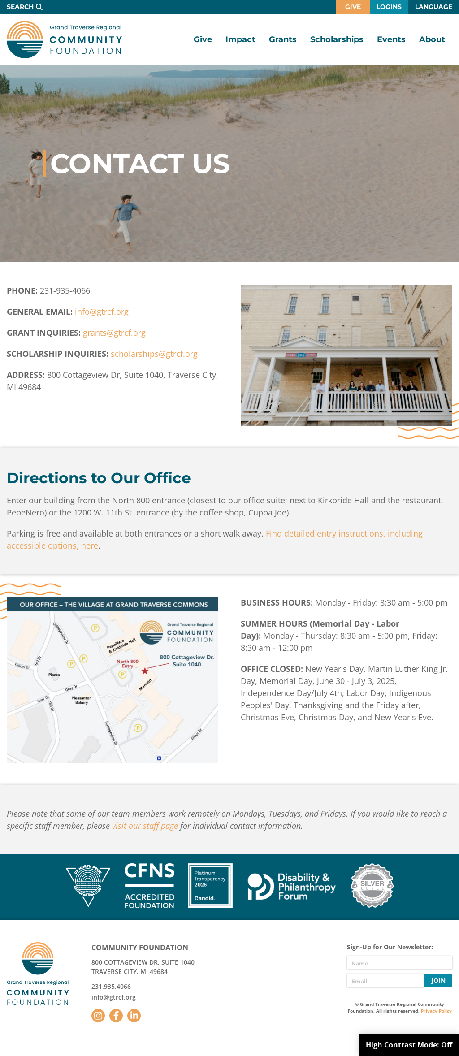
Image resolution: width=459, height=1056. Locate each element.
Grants (283, 39)
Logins (389, 7)
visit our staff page (145, 825)
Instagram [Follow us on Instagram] (98, 1015)
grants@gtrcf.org (114, 332)
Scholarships (337, 39)
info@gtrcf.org (102, 311)
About (432, 39)
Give (353, 7)
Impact (240, 39)
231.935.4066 (111, 986)
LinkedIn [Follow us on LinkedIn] (134, 1015)
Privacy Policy (436, 1011)
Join (438, 980)
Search (20, 7)
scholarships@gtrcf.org (154, 353)
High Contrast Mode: (409, 1045)
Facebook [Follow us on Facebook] (116, 1015)
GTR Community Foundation (64, 39)
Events (391, 39)
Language (433, 7)
